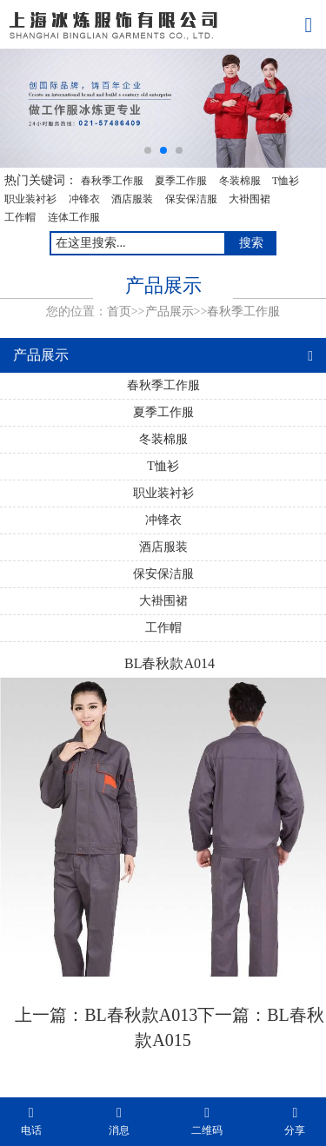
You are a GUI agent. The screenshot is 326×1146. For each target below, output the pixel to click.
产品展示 (169, 311)
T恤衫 (285, 181)
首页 (119, 311)
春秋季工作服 (112, 181)
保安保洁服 (191, 199)
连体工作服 (74, 217)
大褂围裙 (249, 199)
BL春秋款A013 (140, 1014)
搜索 (251, 242)
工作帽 (20, 217)
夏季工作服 (181, 181)
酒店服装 (132, 199)
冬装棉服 (240, 181)
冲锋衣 (84, 199)
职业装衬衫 (30, 199)
